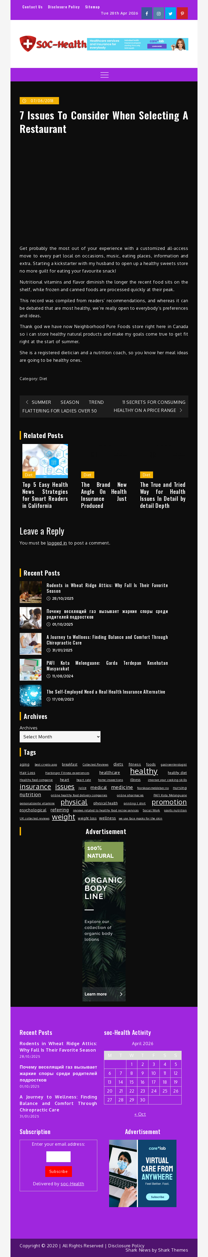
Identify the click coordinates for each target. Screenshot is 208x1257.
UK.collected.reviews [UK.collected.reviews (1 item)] (34, 818)
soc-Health (72, 1183)
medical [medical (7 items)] (99, 787)
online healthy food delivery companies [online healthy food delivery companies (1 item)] (79, 795)
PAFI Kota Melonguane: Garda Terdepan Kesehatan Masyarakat (107, 666)
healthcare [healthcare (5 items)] (109, 772)
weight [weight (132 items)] (63, 817)
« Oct (140, 1114)
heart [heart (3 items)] (65, 779)
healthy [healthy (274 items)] (144, 771)
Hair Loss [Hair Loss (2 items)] (27, 772)
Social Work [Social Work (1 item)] (151, 810)
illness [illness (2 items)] (135, 779)
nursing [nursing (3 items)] (180, 787)
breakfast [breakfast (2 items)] (69, 764)
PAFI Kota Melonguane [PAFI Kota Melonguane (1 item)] (170, 795)
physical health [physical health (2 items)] (105, 803)
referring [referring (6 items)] (60, 809)
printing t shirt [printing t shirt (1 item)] (135, 803)
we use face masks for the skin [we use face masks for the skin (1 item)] (140, 818)
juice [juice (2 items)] (82, 788)
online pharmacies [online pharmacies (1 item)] (130, 795)
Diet (43, 378)
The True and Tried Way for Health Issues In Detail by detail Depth (163, 495)
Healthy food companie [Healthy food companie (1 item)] (36, 780)
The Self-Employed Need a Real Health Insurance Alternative (106, 691)
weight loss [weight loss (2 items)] (87, 818)
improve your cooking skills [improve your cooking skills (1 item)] (167, 780)
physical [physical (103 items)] (74, 801)
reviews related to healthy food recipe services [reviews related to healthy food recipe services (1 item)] (106, 810)
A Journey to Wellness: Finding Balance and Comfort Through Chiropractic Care (107, 640)
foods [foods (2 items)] (151, 764)
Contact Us (32, 6)
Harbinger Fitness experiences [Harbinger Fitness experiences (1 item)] (67, 773)
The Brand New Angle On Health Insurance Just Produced (104, 495)
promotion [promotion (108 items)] (169, 801)
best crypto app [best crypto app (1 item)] (46, 764)
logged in (57, 543)
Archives (29, 728)
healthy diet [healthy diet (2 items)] (177, 772)
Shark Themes (173, 1250)
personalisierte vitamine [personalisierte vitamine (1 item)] (37, 803)
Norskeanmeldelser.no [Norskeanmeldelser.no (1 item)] (153, 788)
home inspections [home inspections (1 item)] (110, 780)
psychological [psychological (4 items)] (33, 809)
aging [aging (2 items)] (25, 764)
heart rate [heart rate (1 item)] (84, 780)
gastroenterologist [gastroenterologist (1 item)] (174, 764)
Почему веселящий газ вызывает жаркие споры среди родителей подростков (107, 614)
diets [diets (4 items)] (118, 764)
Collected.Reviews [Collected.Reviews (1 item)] (95, 764)
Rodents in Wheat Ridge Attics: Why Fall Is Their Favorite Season (107, 588)
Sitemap (92, 6)
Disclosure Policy (64, 6)
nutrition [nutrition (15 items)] (30, 794)
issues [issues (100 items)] (65, 786)
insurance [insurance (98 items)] (35, 786)
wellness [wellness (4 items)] (107, 817)
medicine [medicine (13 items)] (122, 787)
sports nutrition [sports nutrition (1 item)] (175, 810)
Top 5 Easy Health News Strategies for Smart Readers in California (45, 495)
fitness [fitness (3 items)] (135, 764)
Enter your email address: (58, 1164)
